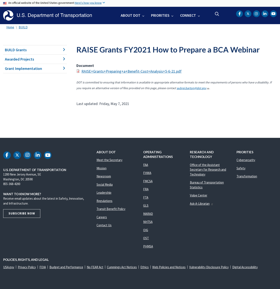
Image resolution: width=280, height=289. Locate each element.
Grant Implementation (35, 68)
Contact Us (104, 225)
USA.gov (8, 267)
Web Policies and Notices (169, 267)
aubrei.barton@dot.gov (193, 88)
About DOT (130, 15)
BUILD (23, 27)
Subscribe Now (21, 213)
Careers (102, 217)
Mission (101, 168)
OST (146, 238)
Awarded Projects (35, 59)
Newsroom (104, 176)
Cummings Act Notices (122, 267)
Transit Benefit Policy (111, 209)
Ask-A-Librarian (201, 204)
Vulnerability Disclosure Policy (209, 267)
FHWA (147, 173)
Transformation (247, 176)
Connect (188, 15)
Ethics (144, 267)
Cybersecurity (246, 160)
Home (10, 27)
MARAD (148, 214)
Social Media (105, 185)
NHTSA (148, 222)
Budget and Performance (66, 267)
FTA (145, 197)
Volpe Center (198, 195)
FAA (145, 165)
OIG (145, 230)
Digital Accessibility (245, 267)
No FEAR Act (95, 267)
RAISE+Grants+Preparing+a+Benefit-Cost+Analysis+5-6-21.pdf (131, 71)
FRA (145, 189)
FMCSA (148, 181)
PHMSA (148, 246)
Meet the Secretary (109, 160)
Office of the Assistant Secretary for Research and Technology (208, 169)
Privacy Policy (27, 267)
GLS (145, 205)
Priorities (160, 15)
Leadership (104, 193)
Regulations (104, 201)
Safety (241, 168)
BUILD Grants (35, 49)
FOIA (42, 267)
